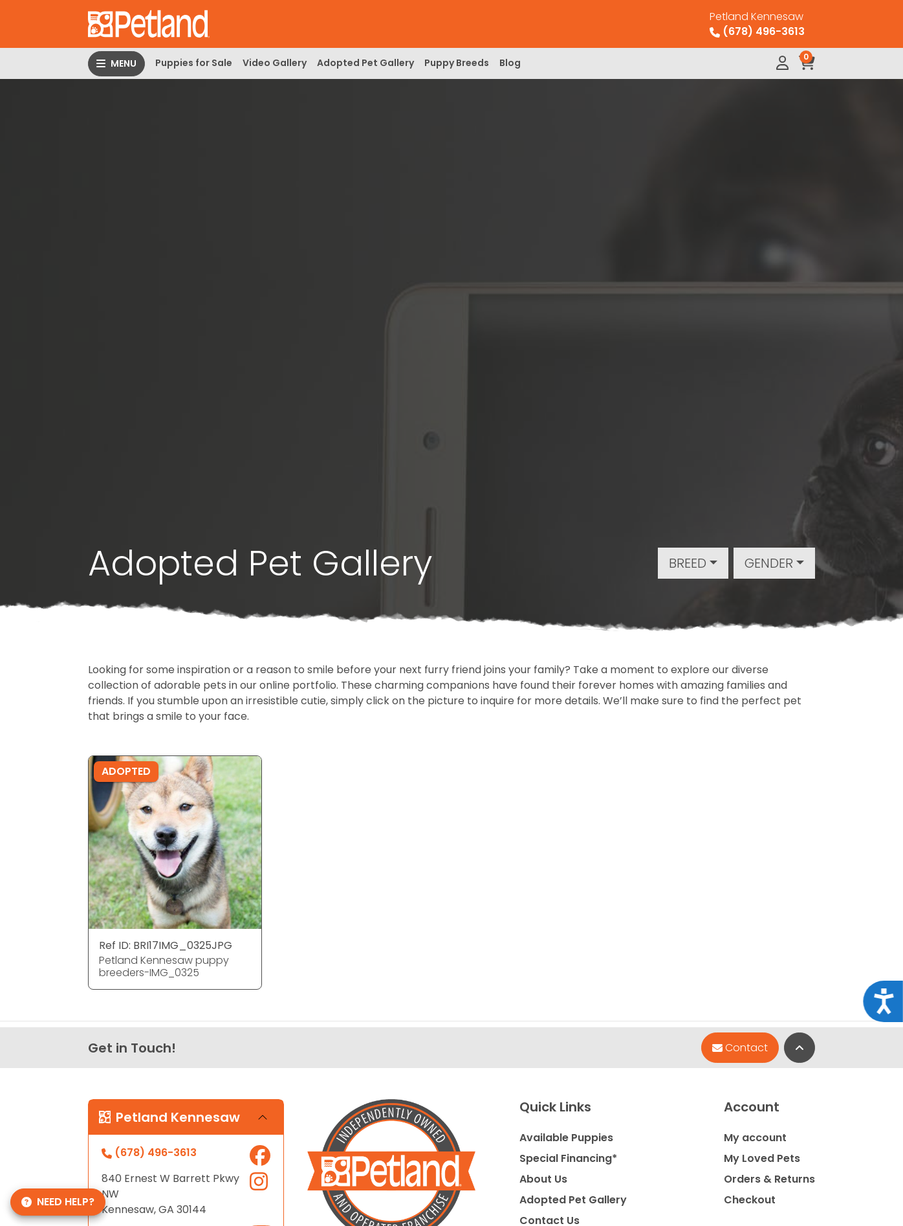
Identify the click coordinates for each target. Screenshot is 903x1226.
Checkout (750, 1199)
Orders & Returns (769, 1179)
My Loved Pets (762, 1158)
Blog (510, 62)
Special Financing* (568, 1158)
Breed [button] (687, 563)
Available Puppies (566, 1137)
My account (755, 1137)
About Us (543, 1179)
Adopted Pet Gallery (365, 62)
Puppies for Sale (193, 62)
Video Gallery (275, 62)
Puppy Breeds (456, 62)
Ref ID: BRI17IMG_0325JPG (165, 945)
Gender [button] (769, 563)
